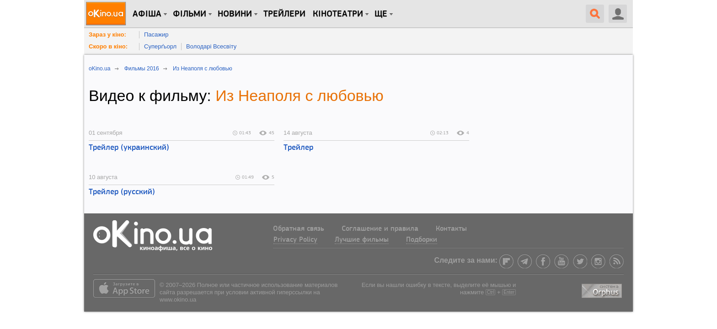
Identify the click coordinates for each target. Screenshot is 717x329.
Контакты (451, 229)
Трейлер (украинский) (129, 147)
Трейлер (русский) (122, 192)
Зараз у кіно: (107, 34)
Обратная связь (298, 229)
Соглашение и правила (380, 229)
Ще (381, 14)
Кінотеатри (338, 14)
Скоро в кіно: (108, 46)
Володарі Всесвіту (211, 46)
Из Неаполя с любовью (299, 95)
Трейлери (284, 14)
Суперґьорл (160, 46)
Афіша (147, 14)
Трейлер (298, 147)
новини (235, 14)
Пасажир (156, 34)
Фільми (189, 14)
